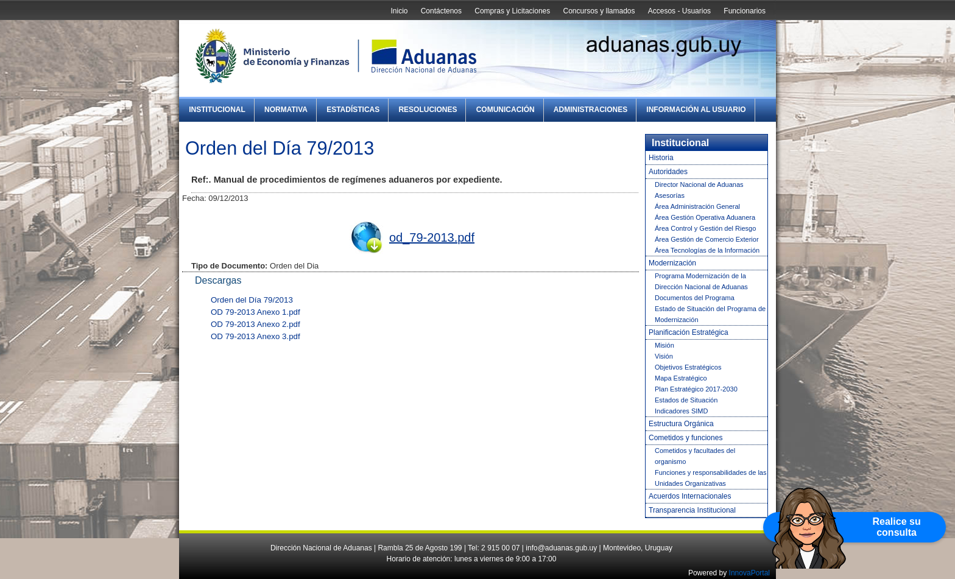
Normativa (286, 109)
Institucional (217, 109)
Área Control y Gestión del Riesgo (705, 228)
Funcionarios (745, 11)
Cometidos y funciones (685, 437)
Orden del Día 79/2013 (252, 299)
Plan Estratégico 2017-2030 (696, 389)
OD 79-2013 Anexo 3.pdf (255, 336)
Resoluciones (427, 109)
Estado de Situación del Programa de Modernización (710, 314)
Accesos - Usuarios (679, 11)
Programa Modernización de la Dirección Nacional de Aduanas (701, 281)
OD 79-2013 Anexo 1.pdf (255, 312)
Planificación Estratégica (688, 332)
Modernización (672, 263)
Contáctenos (441, 11)
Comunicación (505, 109)
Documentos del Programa (695, 297)
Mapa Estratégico (681, 378)
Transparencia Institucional (692, 510)
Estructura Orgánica (681, 423)
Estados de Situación (686, 400)
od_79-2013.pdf (431, 237)
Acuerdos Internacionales (690, 496)
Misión (664, 345)
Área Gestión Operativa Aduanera (705, 217)
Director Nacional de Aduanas (699, 184)
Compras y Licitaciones (512, 11)
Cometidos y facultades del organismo (695, 456)
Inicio (398, 11)
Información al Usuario (695, 109)
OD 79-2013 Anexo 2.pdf (255, 324)
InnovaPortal (749, 573)
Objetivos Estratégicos (688, 367)
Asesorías (670, 195)
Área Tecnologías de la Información (707, 250)
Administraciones (590, 109)
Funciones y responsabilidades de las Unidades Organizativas (710, 478)
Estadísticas (352, 109)
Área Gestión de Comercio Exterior (707, 239)
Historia (661, 157)
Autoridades (668, 171)
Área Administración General (697, 206)
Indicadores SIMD (681, 411)
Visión (664, 356)
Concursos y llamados (599, 11)
